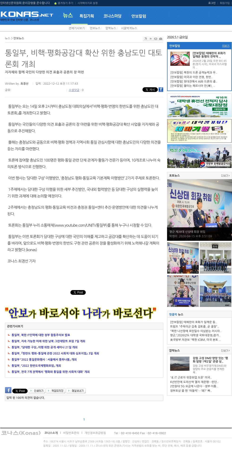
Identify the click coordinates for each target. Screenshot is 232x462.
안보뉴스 (95, 28)
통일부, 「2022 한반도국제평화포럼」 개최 (36, 365)
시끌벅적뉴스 (129, 28)
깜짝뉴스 (110, 28)
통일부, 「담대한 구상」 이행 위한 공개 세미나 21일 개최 (44, 347)
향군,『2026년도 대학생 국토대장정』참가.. (195, 335)
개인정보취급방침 (95, 433)
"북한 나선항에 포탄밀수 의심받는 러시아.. (196, 331)
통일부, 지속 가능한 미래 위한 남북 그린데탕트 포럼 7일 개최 (48, 341)
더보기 (225, 46)
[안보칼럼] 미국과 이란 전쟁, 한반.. (191, 77)
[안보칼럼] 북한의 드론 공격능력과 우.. (193, 72)
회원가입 (225, 3)
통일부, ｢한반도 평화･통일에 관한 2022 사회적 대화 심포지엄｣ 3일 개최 (55, 353)
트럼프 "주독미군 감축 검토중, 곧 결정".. (194, 326)
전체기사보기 (77, 28)
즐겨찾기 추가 (65, 3)
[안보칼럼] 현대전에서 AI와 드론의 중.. (193, 81)
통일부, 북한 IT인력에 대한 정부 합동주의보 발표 (41, 335)
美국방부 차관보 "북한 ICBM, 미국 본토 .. (195, 339)
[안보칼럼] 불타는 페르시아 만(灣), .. (192, 85)
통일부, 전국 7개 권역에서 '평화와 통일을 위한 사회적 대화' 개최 (51, 371)
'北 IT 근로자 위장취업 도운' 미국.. (191, 377)
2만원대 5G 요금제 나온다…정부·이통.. (194, 386)
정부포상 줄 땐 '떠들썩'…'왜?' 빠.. (191, 390)
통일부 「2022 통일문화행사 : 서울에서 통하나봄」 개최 (44, 359)
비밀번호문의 (71, 433)
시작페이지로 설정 (87, 3)
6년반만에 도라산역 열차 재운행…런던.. (194, 382)
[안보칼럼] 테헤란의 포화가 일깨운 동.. (193, 322)
